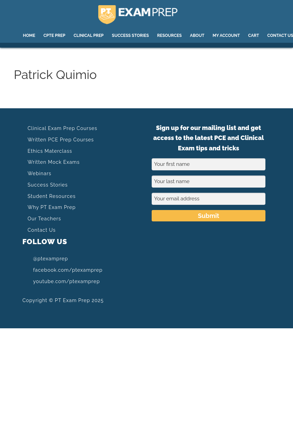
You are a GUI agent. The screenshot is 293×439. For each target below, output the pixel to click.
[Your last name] (208, 182)
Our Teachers (44, 218)
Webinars (39, 173)
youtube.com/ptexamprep (61, 281)
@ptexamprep (45, 258)
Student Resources (51, 196)
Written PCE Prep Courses (61, 139)
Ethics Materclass (50, 151)
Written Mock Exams (54, 162)
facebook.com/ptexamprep (62, 270)
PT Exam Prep (146, 14)
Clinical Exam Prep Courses (62, 128)
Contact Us (41, 230)
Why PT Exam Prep (52, 207)
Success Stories (48, 185)
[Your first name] (208, 164)
